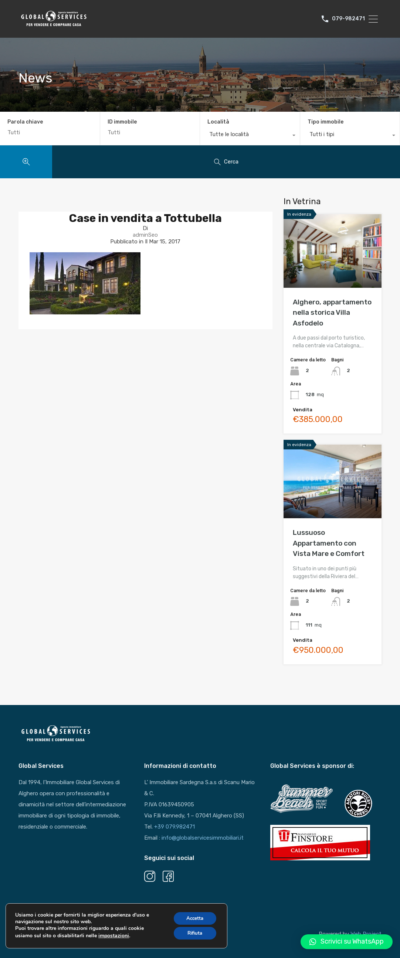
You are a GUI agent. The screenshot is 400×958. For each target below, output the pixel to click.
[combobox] (250, 136)
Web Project (366, 934)
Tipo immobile (325, 122)
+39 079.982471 (174, 826)
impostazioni (113, 938)
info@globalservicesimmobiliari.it (203, 837)
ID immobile (122, 122)
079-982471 (348, 19)
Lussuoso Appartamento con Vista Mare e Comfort (329, 543)
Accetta (193, 921)
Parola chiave (25, 122)
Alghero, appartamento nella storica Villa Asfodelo (332, 312)
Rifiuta (193, 936)
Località (218, 122)
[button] (347, 941)
